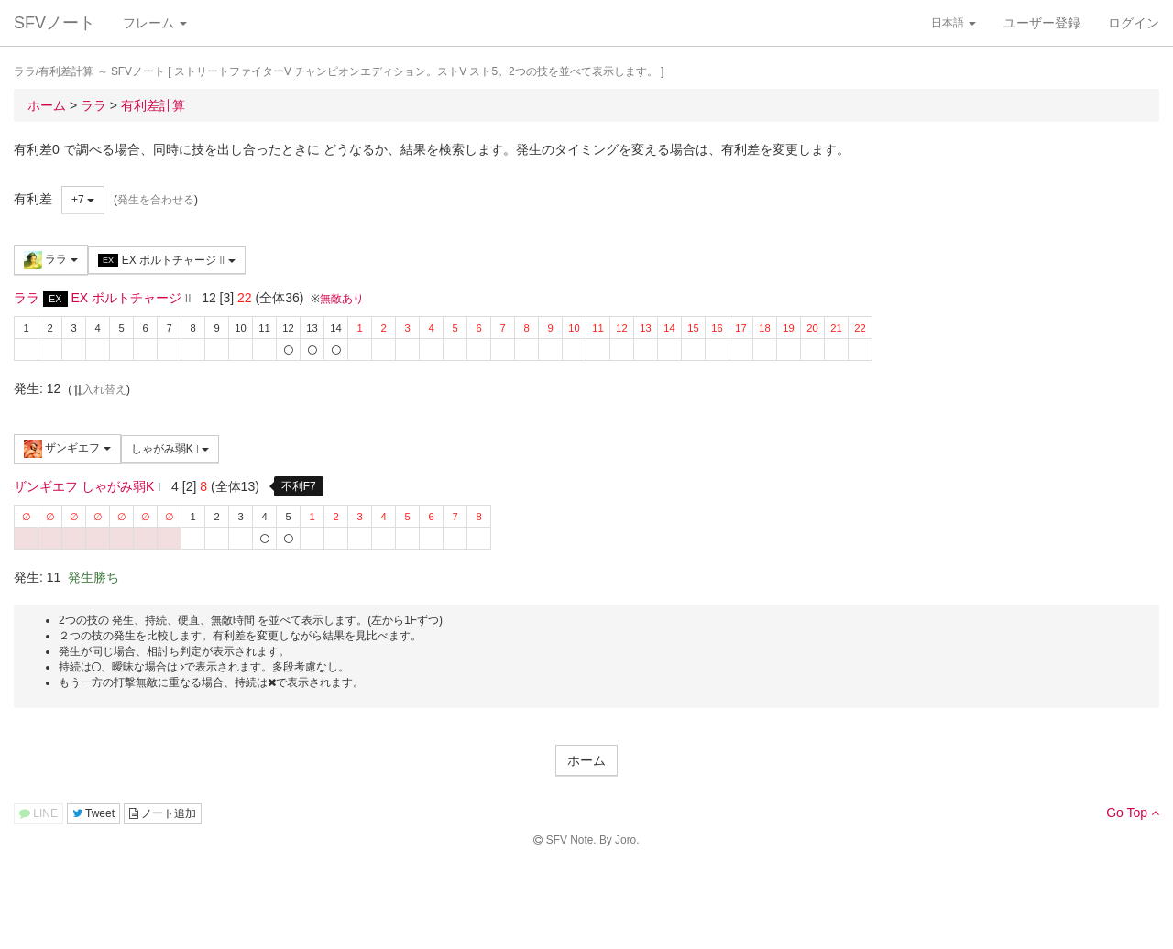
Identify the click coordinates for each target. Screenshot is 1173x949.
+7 (82, 199)
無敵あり (342, 298)
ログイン (1133, 23)
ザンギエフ (67, 449)
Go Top (1132, 812)
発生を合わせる (155, 199)
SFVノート (54, 23)
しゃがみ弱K (170, 448)
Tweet (93, 813)
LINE (38, 813)
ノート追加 (162, 813)
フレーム (155, 23)
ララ (51, 260)
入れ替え (98, 389)
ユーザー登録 (1041, 23)
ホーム (586, 760)
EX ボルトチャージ (167, 260)
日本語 (953, 22)
